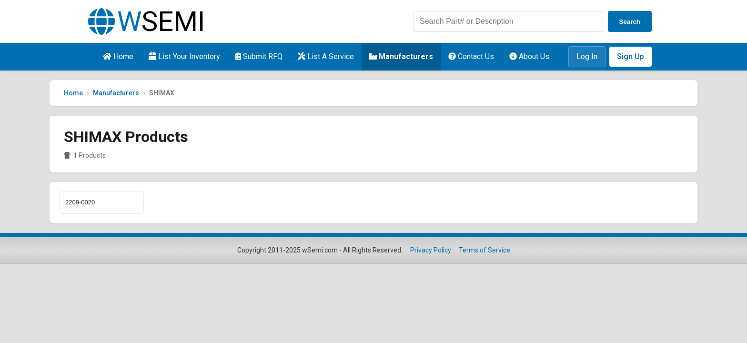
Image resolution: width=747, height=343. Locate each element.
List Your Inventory (184, 56)
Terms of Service (484, 250)
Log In (586, 56)
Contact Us (471, 56)
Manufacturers (401, 56)
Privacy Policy (430, 250)
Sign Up (630, 56)
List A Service (326, 56)
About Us (529, 56)
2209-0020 (80, 202)
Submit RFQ (259, 56)
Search (629, 21)
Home (118, 56)
